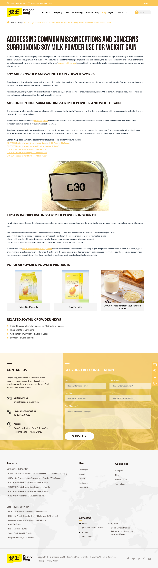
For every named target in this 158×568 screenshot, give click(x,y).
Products (46, 12)
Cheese (82, 478)
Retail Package (14, 524)
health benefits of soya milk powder (37, 248)
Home (13, 22)
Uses (67, 12)
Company (57, 12)
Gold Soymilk (75, 307)
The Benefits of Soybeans (20, 330)
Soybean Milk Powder (17, 468)
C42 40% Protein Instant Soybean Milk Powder (28, 495)
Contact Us (122, 12)
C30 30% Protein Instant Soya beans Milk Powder (29, 487)
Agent (111, 12)
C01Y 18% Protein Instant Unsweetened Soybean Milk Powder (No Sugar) (38, 143)
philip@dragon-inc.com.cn (42, 3)
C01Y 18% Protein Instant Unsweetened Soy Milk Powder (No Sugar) (37, 473)
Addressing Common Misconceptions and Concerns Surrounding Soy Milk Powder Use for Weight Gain (67, 22)
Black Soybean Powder (18, 506)
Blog (103, 12)
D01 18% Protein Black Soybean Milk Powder (27, 511)
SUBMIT (79, 436)
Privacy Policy (52, 561)
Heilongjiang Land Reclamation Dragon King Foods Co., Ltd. (74, 557)
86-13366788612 (17, 3)
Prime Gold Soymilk (28, 307)
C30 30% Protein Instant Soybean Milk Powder (27, 152)
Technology (77, 12)
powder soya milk (40, 120)
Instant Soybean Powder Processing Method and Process (35, 326)
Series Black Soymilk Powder (20, 533)
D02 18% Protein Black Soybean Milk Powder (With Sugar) (33, 516)
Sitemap (41, 561)
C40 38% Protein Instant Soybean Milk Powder (27, 156)
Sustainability (92, 12)
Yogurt (82, 474)
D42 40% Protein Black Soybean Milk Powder (27, 520)
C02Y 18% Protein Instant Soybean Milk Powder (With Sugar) (33, 146)
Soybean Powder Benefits (21, 338)
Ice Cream (83, 483)
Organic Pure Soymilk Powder (21, 537)
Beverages (83, 469)
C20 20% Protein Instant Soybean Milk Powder (27, 149)
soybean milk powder (67, 63)
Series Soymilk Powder (17, 528)
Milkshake (83, 487)
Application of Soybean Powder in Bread (28, 334)
